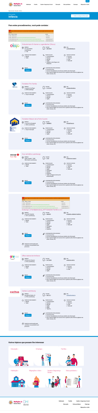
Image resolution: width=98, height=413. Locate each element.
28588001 (49, 123)
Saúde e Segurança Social (46, 4)
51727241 (49, 88)
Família (35, 4)
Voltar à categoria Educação (80, 16)
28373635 (49, 48)
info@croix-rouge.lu (71, 158)
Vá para (28, 70)
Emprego (76, 4)
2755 (47, 158)
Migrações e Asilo (85, 4)
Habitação (28, 4)
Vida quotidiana (66, 4)
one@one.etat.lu (70, 260)
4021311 (48, 295)
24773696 (49, 260)
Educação (58, 4)
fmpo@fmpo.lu (70, 123)
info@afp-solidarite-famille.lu (73, 214)
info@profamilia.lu (71, 88)
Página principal (11, 10)
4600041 (48, 214)
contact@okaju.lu (70, 48)
